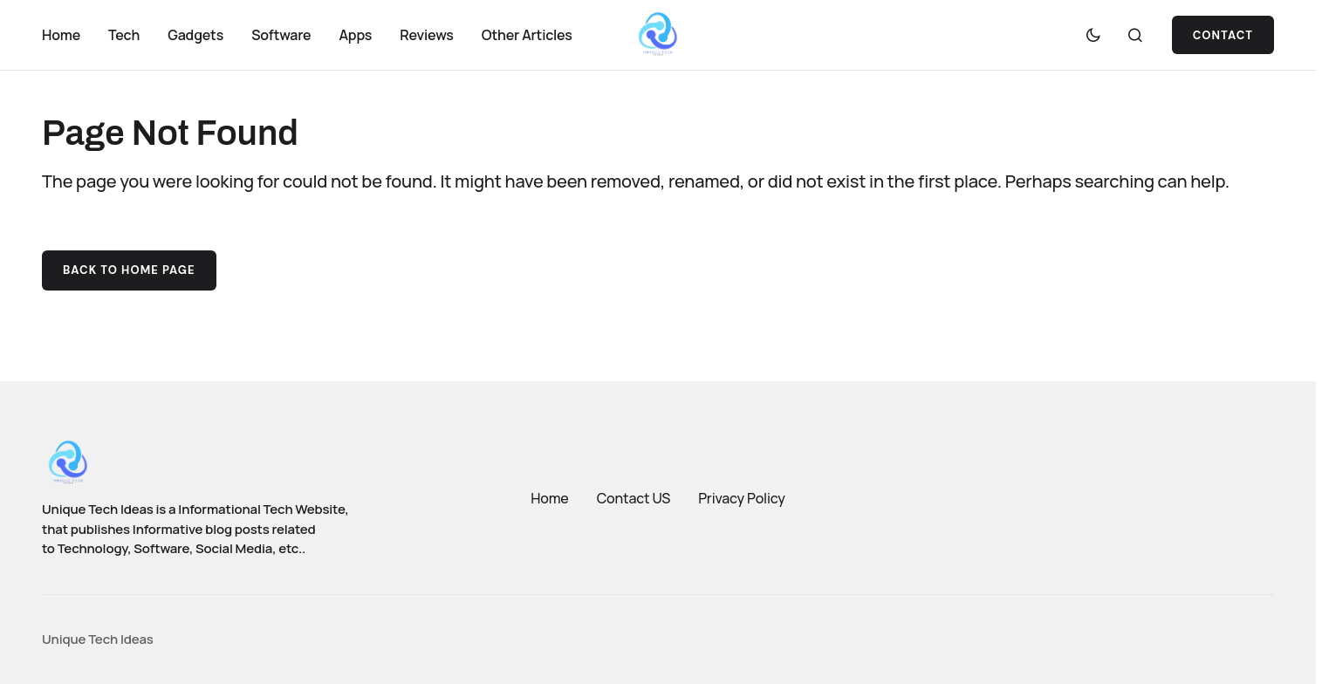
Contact (1223, 35)
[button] (1093, 34)
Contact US (634, 498)
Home (549, 498)
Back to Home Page (129, 270)
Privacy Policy (741, 498)
